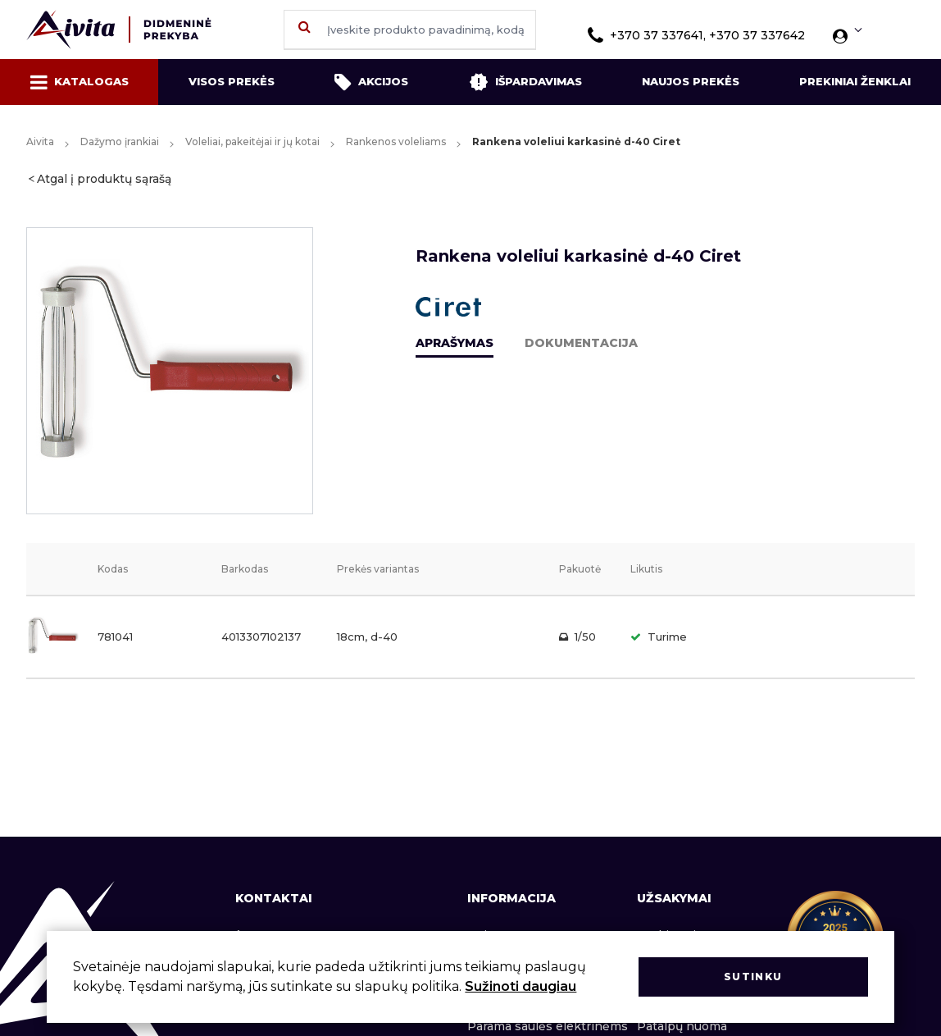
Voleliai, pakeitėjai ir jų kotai (252, 141)
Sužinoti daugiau (520, 986)
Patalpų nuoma (682, 1026)
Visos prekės (232, 81)
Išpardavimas (525, 82)
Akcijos (371, 82)
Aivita (40, 141)
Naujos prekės (690, 81)
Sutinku (753, 976)
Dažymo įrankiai (119, 141)
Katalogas (79, 82)
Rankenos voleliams (396, 141)
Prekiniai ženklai (855, 81)
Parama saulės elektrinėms (547, 1026)
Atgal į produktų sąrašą (104, 178)
